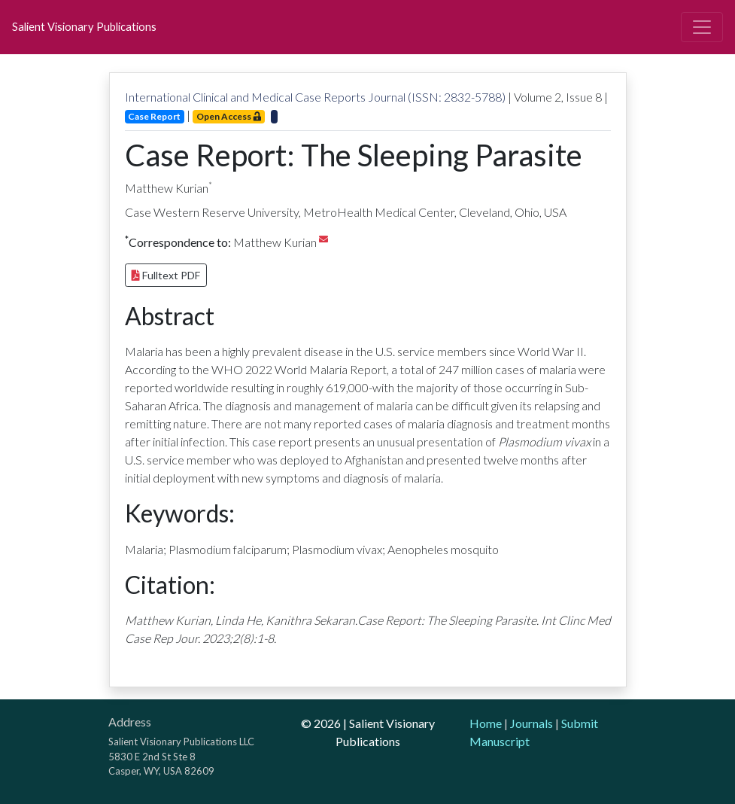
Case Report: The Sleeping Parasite (353, 155)
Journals (531, 723)
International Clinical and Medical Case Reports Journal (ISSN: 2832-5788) (315, 97)
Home (485, 723)
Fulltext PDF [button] (166, 275)
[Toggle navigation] (702, 27)
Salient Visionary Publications (84, 26)
